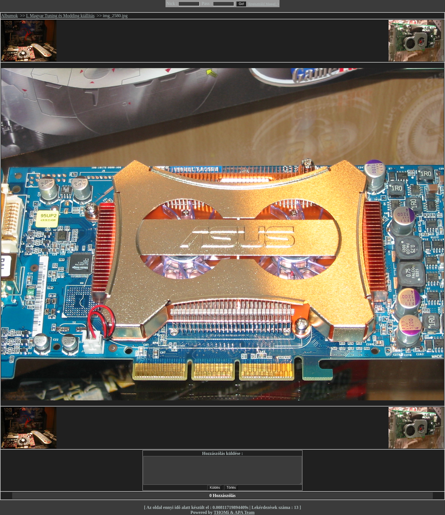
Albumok (9, 15)
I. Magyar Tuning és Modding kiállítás (60, 15)
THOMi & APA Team (234, 512)
